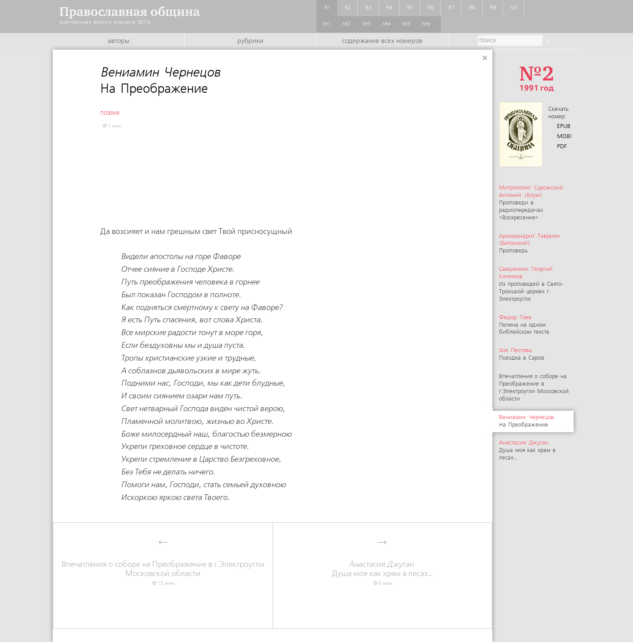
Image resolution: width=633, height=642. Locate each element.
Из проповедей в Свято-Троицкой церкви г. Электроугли (531, 284)
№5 (406, 24)
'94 (389, 8)
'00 (513, 8)
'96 (430, 8)
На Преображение (527, 421)
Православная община (129, 12)
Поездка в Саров (521, 354)
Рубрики (250, 41)
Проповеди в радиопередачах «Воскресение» (531, 203)
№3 (367, 24)
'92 (347, 8)
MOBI (564, 136)
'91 (327, 8)
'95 (409, 8)
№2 (346, 24)
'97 (451, 8)
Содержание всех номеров (382, 41)
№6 (426, 24)
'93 (367, 8)
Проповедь (529, 244)
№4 (386, 24)
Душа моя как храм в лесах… (527, 450)
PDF (562, 146)
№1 (327, 24)
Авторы (118, 41)
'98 (471, 8)
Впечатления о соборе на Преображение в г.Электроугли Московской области (534, 387)
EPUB (564, 126)
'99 (492, 8)
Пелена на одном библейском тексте (524, 325)
